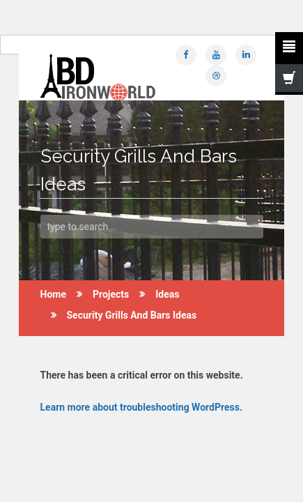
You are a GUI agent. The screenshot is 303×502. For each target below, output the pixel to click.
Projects (111, 294)
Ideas (167, 294)
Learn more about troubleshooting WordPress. (141, 407)
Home (53, 294)
